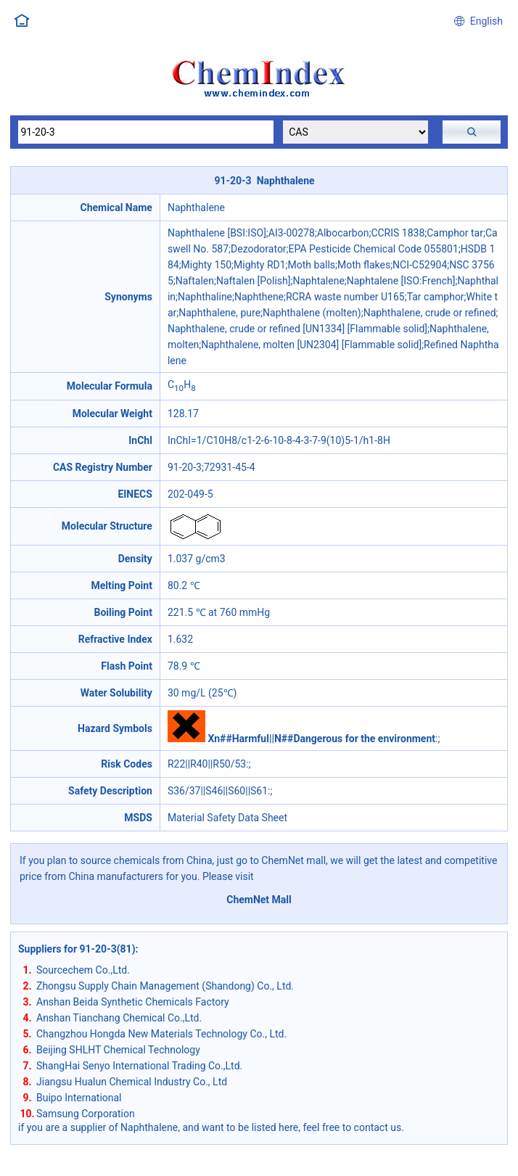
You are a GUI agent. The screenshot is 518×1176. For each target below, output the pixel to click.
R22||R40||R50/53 (207, 764)
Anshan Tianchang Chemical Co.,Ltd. (119, 1018)
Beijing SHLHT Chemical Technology (118, 1050)
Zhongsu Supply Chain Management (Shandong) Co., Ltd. (165, 986)
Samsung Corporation (85, 1113)
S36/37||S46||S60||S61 (218, 791)
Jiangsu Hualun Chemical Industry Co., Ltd (131, 1081)
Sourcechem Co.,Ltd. (83, 970)
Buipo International (79, 1097)
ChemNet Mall (259, 899)
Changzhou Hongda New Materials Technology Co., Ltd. (161, 1034)
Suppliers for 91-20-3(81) (77, 949)
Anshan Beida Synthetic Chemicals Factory (132, 1002)
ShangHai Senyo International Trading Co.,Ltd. (139, 1066)
